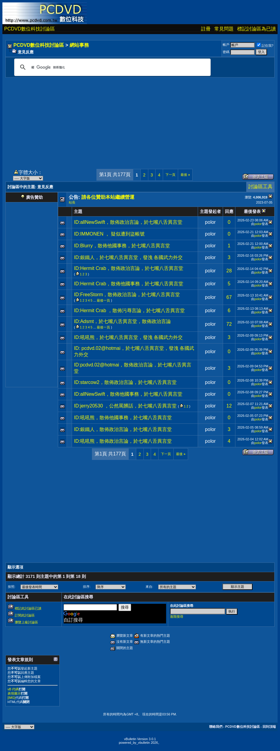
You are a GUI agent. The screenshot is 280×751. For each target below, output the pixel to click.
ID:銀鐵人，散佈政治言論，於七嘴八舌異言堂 (122, 429)
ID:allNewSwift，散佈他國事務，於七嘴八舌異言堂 (128, 394)
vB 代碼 (13, 689)
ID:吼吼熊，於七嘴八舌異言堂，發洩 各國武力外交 (128, 337)
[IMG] (11, 697)
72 (229, 324)
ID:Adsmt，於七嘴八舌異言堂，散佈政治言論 (122, 321)
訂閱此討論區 (25, 615)
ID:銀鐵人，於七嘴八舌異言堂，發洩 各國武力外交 (128, 257)
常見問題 (224, 28)
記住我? (265, 45)
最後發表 (252, 211)
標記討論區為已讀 (256, 28)
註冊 (206, 28)
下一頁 (170, 174)
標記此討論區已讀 (28, 608)
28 (229, 270)
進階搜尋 (176, 616)
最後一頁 (103, 300)
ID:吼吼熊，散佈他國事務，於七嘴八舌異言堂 (122, 417)
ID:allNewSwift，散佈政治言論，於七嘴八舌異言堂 (128, 222)
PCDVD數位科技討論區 (29, 28)
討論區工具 (260, 186)
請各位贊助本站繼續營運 (107, 197)
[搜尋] (111, 67)
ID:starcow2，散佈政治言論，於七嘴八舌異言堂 (125, 382)
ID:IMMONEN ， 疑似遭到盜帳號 (109, 233)
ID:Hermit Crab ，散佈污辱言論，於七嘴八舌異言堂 (129, 310)
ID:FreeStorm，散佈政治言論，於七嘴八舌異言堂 (127, 294)
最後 (185, 174)
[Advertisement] (140, 120)
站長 (72, 202)
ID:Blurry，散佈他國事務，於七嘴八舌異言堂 (122, 245)
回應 (229, 211)
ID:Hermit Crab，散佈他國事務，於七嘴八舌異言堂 (128, 283)
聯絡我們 (215, 726)
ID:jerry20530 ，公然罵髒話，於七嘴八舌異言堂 (125, 405)
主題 (78, 211)
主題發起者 (210, 211)
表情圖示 (14, 693)
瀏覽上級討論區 (26, 622)
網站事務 (79, 45)
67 (229, 297)
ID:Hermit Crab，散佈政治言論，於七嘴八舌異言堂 (128, 268)
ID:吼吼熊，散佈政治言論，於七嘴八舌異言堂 (122, 441)
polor (210, 222)
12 (229, 405)
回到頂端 (269, 726)
